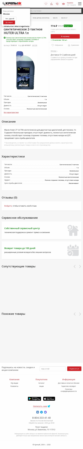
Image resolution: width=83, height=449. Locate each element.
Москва (53, 51)
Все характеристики (11, 112)
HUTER (34, 45)
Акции (41, 386)
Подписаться (74, 369)
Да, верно (9, 22)
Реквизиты (14, 386)
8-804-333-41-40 (41, 417)
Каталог (41, 383)
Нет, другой (10, 19)
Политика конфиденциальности (69, 390)
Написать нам (40, 406)
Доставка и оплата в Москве (68, 383)
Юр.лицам (14, 383)
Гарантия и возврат (68, 386)
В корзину (65, 36)
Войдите (8, 206)
